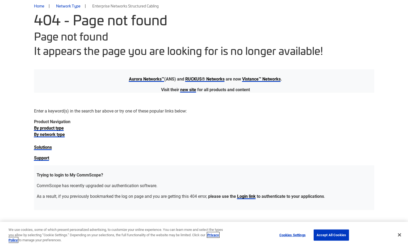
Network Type (68, 6)
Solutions (43, 147)
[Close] (399, 235)
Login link (246, 196)
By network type (49, 134)
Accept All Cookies (331, 234)
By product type (49, 128)
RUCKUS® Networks (205, 79)
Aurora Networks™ (146, 79)
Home (39, 6)
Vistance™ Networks (261, 79)
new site (188, 89)
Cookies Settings (292, 234)
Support (41, 157)
